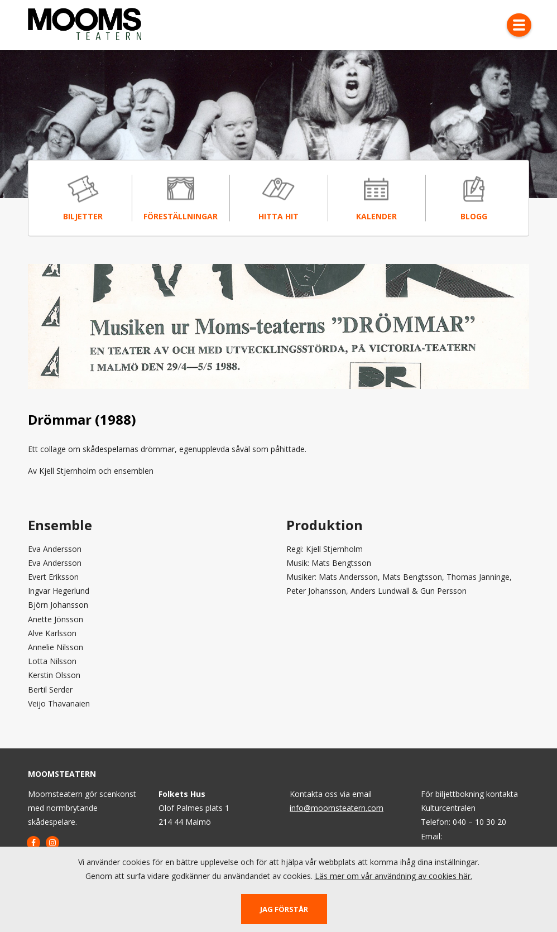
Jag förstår (284, 909)
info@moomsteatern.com (336, 808)
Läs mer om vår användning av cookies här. (393, 876)
